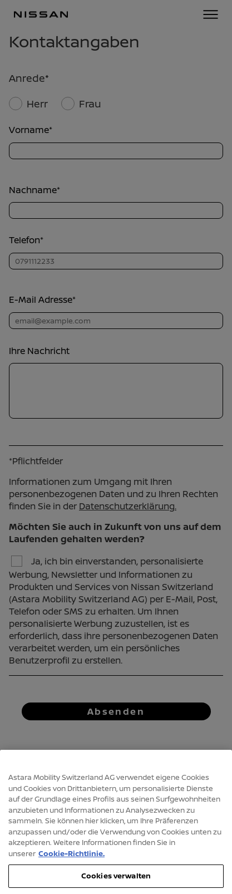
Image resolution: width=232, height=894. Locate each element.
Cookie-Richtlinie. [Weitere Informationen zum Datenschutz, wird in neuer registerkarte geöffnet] (71, 862)
